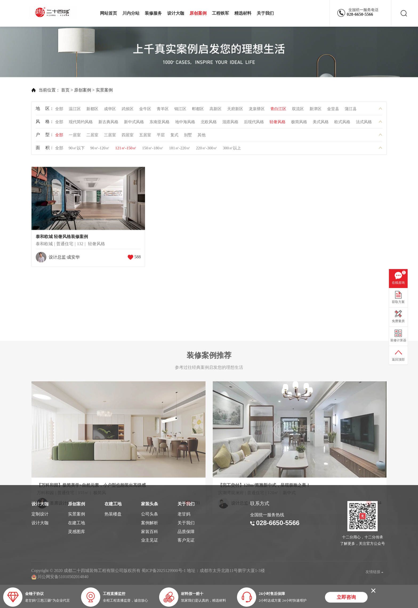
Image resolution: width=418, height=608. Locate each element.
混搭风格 (230, 124)
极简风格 (299, 124)
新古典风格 (108, 124)
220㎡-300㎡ (206, 150)
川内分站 (130, 13)
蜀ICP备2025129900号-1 (164, 570)
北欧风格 (209, 124)
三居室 (110, 137)
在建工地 (76, 523)
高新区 (216, 111)
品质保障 (186, 531)
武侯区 (128, 111)
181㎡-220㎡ (179, 150)
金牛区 (145, 111)
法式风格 (364, 124)
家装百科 (149, 531)
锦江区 (180, 111)
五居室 (145, 137)
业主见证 (149, 540)
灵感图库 (76, 531)
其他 (202, 137)
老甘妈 (184, 514)
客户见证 (186, 540)
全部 (59, 111)
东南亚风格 (160, 124)
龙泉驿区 (257, 111)
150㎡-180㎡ (152, 150)
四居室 (128, 137)
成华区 (110, 111)
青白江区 (278, 111)
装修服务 (153, 13)
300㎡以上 (232, 150)
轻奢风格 (278, 124)
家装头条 (149, 504)
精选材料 (242, 13)
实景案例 (90, 90)
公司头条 (149, 514)
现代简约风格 (81, 124)
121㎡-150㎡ (125, 150)
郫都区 (198, 111)
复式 (174, 137)
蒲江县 (351, 111)
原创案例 (198, 13)
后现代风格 (254, 124)
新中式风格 (134, 124)
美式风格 (321, 124)
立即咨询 (346, 598)
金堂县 (333, 111)
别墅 (188, 137)
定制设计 (40, 514)
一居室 (75, 137)
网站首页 (108, 13)
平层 (161, 137)
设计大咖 (175, 13)
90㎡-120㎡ (100, 150)
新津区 (315, 111)
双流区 (298, 111)
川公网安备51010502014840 (63, 576)
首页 (51, 90)
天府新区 (235, 111)
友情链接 (374, 572)
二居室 (92, 137)
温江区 (75, 111)
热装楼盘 (113, 514)
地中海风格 (185, 124)
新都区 (92, 111)
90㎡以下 (77, 150)
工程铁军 (220, 13)
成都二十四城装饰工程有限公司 (54, 12)
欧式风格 (342, 124)
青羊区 (163, 111)
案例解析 (149, 523)
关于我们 (265, 13)
